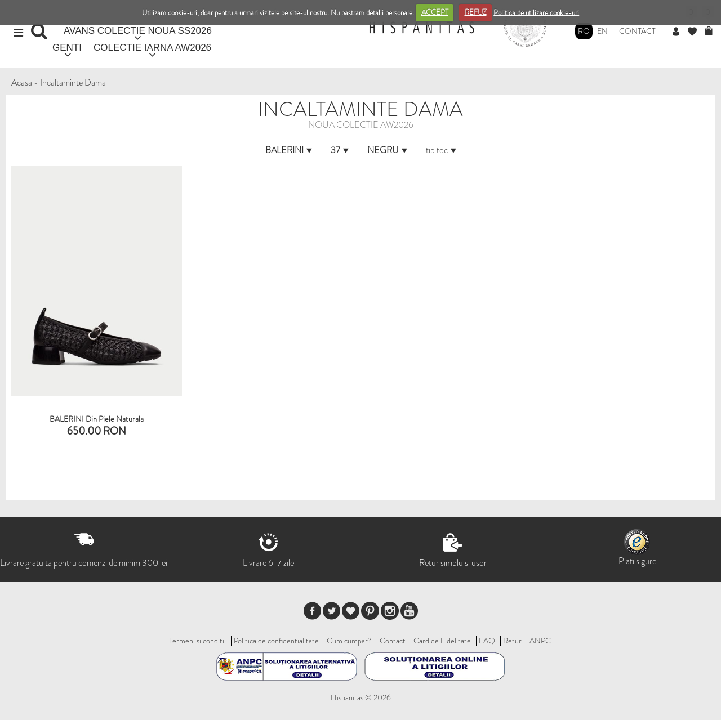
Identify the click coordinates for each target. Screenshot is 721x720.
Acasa (21, 82)
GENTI (67, 47)
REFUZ (476, 12)
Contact (637, 31)
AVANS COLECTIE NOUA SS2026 (138, 30)
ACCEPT (434, 12)
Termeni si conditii (197, 640)
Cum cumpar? (349, 640)
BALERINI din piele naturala (97, 418)
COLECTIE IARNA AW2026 (152, 47)
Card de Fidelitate (442, 640)
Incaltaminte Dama (73, 82)
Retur (512, 640)
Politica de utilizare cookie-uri (536, 12)
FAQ (487, 640)
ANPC (540, 640)
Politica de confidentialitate (276, 640)
